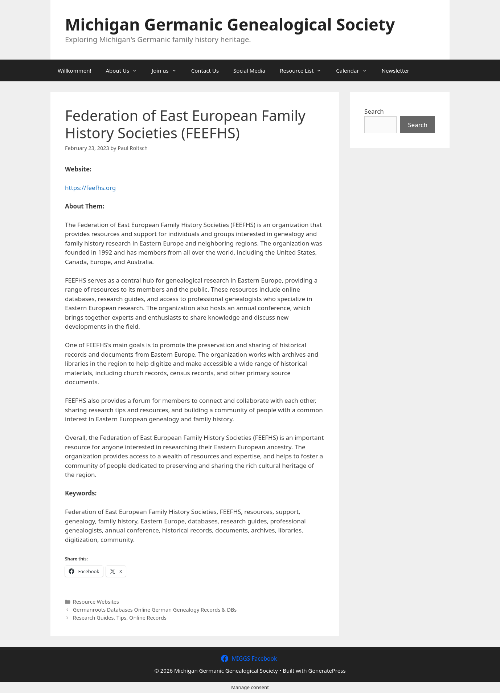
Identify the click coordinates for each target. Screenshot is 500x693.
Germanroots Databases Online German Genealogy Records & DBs (155, 609)
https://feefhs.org (90, 187)
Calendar (355, 70)
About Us (125, 70)
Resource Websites (96, 601)
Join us (168, 70)
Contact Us (205, 70)
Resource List (304, 70)
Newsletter (395, 70)
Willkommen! (74, 70)
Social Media (249, 70)
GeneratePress (327, 670)
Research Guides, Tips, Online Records (120, 617)
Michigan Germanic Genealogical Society (230, 24)
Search (374, 111)
